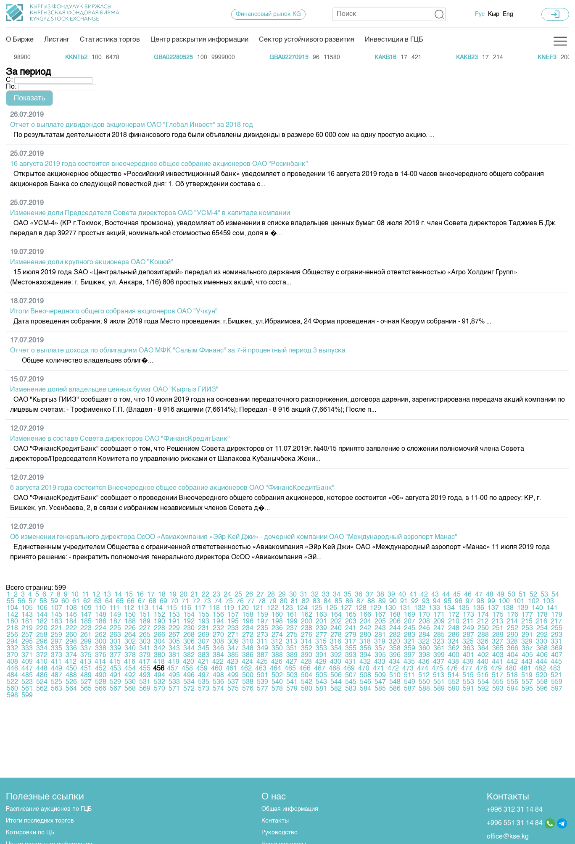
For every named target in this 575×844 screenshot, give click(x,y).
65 (120, 601)
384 (218, 655)
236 (277, 628)
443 (527, 662)
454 (130, 668)
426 (276, 662)
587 (409, 689)
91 (404, 601)
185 (86, 621)
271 (233, 635)
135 (463, 608)
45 (457, 595)
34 (336, 595)
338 (100, 648)
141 (552, 608)
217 (556, 621)
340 (130, 648)
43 (435, 595)
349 (262, 648)
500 (247, 675)
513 (438, 675)
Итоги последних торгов (40, 821)
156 (218, 615)
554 (483, 682)
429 (321, 662)
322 (424, 642)
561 (27, 689)
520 (541, 675)
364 (483, 648)
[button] (439, 14)
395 (380, 655)
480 (511, 668)
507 (350, 675)
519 (527, 675)
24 (227, 595)
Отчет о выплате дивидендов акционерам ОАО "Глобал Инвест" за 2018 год (131, 125)
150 (130, 615)
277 (321, 635)
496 (189, 675)
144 (41, 615)
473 (408, 668)
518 (512, 675)
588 (424, 689)
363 (468, 648)
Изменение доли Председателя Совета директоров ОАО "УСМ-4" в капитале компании (150, 213)
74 (218, 601)
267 (174, 635)
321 (409, 642)
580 (306, 689)
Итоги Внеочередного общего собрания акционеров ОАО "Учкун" (114, 311)
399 (439, 655)
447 (27, 668)
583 (350, 689)
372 (41, 655)
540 (277, 682)
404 (512, 655)
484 (12, 675)
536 (218, 682)
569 (144, 689)
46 (468, 595)
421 (203, 662)
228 (159, 628)
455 (144, 668)
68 (152, 601)
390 (306, 655)
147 (86, 615)
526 (71, 682)
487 (56, 675)
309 (233, 642)
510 (395, 675)
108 (71, 608)
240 (336, 628)
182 (41, 621)
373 (56, 655)
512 (424, 675)
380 (159, 655)
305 (174, 642)
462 (246, 668)
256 (12, 635)
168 (395, 615)
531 (144, 682)
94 (436, 601)
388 (277, 655)
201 (321, 621)
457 (172, 668)
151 (144, 615)
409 (27, 662)
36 (358, 595)
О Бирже (20, 40)
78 (262, 601)
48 (489, 595)
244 (395, 628)
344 (189, 648)
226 (130, 628)
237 (292, 628)
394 (365, 655)
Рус (480, 14)
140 (537, 608)
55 (10, 601)
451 (86, 668)
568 (130, 689)
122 (272, 608)
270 (218, 635)
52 (533, 595)
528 (100, 682)
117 (200, 608)
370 (12, 655)
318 (365, 642)
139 (522, 608)
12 (96, 595)
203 (350, 621)
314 (306, 642)
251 (498, 628)
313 (291, 642)
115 (171, 608)
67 (141, 601)
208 (424, 621)
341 (144, 648)
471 (378, 668)
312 (276, 642)
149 (115, 615)
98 (480, 601)
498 (218, 675)
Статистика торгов (110, 40)
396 (395, 655)
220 (41, 628)
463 (260, 668)
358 (395, 648)
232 (218, 628)
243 (380, 628)
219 (27, 628)
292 (542, 635)
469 (349, 668)
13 (107, 595)
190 (159, 621)
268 (189, 635)
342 (159, 648)
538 (247, 682)
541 (292, 682)
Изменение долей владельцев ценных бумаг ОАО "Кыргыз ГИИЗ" (114, 390)
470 (363, 668)
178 (542, 615)
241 (350, 628)
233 (233, 628)
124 (302, 608)
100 (504, 601)
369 (556, 648)
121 (258, 608)
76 (240, 601)
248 (453, 628)
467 (319, 668)
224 (100, 628)
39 (391, 595)
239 (321, 628)
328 (512, 642)
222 (71, 628)
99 (491, 601)
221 (56, 628)
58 (43, 601)
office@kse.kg (508, 836)
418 (159, 662)
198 (277, 621)
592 (483, 689)
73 (207, 601)
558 (542, 682)
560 (12, 689)
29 (282, 595)
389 (292, 655)
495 (174, 675)
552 (453, 682)
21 (194, 595)
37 (369, 595)
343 (174, 648)
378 (130, 655)
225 (115, 628)
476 (452, 668)
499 (233, 675)
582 (336, 689)
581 (321, 689)
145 (56, 615)
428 (306, 662)
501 (262, 675)
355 (350, 648)
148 (100, 615)
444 (541, 662)
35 (347, 595)
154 (189, 615)
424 (247, 662)
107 (56, 608)
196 (247, 621)
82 (305, 601)
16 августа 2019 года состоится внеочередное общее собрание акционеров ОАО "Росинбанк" (159, 164)
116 (185, 608)
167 (380, 615)
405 (527, 655)
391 (321, 655)
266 (159, 635)
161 (292, 615)
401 (468, 655)
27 (260, 595)
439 (468, 662)
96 (458, 601)
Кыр (493, 14)
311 (262, 642)
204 (365, 621)
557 (527, 682)
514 (453, 675)
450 (71, 668)
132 (419, 608)
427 (291, 662)
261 (86, 635)
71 (185, 601)
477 (466, 668)
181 (27, 621)
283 (409, 635)
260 (71, 635)
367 (527, 648)
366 (512, 648)
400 (453, 655)
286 (453, 635)
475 (437, 668)
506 (336, 675)
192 (189, 621)
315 (321, 642)
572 (189, 689)
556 (512, 682)
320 (394, 642)
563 (56, 689)
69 (163, 601)
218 (12, 628)
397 (409, 655)
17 (151, 595)
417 (144, 662)
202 (336, 621)
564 (71, 689)
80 (284, 601)
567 (115, 689)
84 (327, 601)
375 (86, 655)
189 (144, 621)
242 (365, 628)
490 (100, 675)
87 (360, 601)
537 (233, 682)
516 (482, 675)
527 (86, 682)
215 (527, 621)
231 (203, 628)
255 (556, 628)
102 (533, 601)
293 (556, 635)
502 (277, 675)
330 (541, 642)
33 (326, 595)
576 (247, 689)
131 (405, 608)
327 (497, 642)
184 (71, 621)
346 (218, 648)
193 (203, 621)
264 (130, 635)
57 (32, 601)
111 (114, 608)
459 (202, 668)
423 (232, 662)
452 (100, 668)
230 (189, 628)
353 (321, 648)
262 (100, 635)
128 (361, 608)
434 (394, 662)
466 (305, 668)
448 (41, 668)
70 (174, 601)
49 (500, 595)
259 (56, 635)
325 (468, 642)
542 (306, 682)
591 (468, 689)
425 (262, 662)
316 (335, 642)
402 (483, 655)
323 (438, 642)
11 (85, 595)
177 (527, 615)
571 (174, 689)
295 (27, 642)
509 (380, 675)
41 (413, 595)
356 (365, 648)
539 (262, 682)
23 (216, 595)
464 (275, 668)
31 (304, 595)
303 (144, 642)
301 (115, 642)
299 (86, 642)
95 (447, 601)
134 (449, 608)
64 (109, 601)
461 (231, 668)
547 (380, 682)
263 (115, 635)
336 (71, 648)
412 (70, 662)
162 (306, 615)
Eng (508, 14)
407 (556, 655)
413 (85, 662)
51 (522, 595)
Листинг (56, 40)
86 (349, 601)
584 (365, 689)
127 (346, 608)
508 (365, 675)
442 (512, 662)
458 (187, 668)
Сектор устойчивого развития (306, 40)
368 (542, 648)
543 (321, 682)
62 (87, 601)
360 (424, 648)
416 (129, 662)
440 (482, 662)
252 (512, 628)
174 (483, 615)
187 (115, 621)
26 (249, 595)
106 (41, 608)
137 (493, 608)
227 (144, 628)
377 (115, 655)
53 (544, 595)
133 (434, 608)
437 (438, 662)
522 (12, 682)
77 (251, 601)
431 (350, 662)
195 (233, 621)
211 (468, 621)
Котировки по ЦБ (30, 833)
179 (556, 615)
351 (292, 648)
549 (409, 682)
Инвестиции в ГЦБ (394, 40)
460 (216, 668)
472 (393, 668)
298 (71, 642)
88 (371, 601)
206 (395, 621)
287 (468, 635)
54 (555, 595)
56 (21, 601)
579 (292, 689)
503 (292, 675)
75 (229, 601)
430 (335, 662)
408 (12, 662)
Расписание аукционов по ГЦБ (49, 809)
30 (293, 595)
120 (243, 608)
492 (130, 675)
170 (424, 615)
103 (548, 601)
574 (218, 689)
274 (277, 635)
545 (350, 682)
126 (331, 608)
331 (556, 642)
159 (262, 615)
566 (100, 689)
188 (130, 621)
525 (56, 682)
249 (468, 628)
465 (290, 668)
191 (174, 621)
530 (130, 682)
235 (262, 628)
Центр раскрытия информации (199, 40)
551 (439, 682)
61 (76, 601)
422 (218, 662)
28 (271, 595)
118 (214, 608)
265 (144, 635)
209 (439, 621)
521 (556, 675)
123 (287, 608)
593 (498, 689)
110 (100, 608)
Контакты (275, 821)
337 (86, 648)
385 (233, 655)
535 (203, 682)
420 (188, 662)
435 (409, 662)
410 (41, 662)
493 (144, 675)
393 (350, 655)
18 (162, 595)
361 (439, 648)
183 (56, 621)
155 (203, 615)
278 (336, 635)
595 (527, 689)
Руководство (279, 833)
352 (306, 648)
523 (27, 682)
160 (277, 615)
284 (424, 635)
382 (189, 655)
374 (71, 655)
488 (71, 675)
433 (379, 662)
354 (336, 648)
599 (27, 695)
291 (527, 635)
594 (512, 689)
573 (203, 689)
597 (556, 689)
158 (247, 615)
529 (115, 682)
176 (512, 615)
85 (338, 601)
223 (86, 628)
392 (336, 655)
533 (174, 682)
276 (306, 635)
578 (277, 689)
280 (365, 635)
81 (294, 601)
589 (439, 689)
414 (100, 662)
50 (511, 595)
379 (144, 655)
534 (189, 682)
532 (159, 682)
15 (129, 595)
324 (453, 642)
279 (350, 635)
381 (174, 655)
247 (439, 628)
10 (75, 595)
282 (395, 635)
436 (424, 662)
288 (483, 635)
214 (512, 621)
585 (380, 689)
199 (292, 621)
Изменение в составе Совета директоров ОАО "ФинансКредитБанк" (120, 439)
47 (479, 595)
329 (527, 642)
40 (402, 595)
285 (439, 635)
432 (365, 662)
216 (541, 621)
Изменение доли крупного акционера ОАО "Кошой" (91, 262)
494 (159, 675)
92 (415, 601)
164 (336, 615)
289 (498, 635)
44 (446, 595)
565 (86, 689)
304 (159, 642)
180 (12, 621)
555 (498, 682)
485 (27, 675)
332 (12, 648)
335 (56, 648)
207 (409, 621)
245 (409, 628)
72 (196, 601)
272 (247, 635)
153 (174, 615)
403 (498, 655)
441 (497, 662)
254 (542, 628)
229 (174, 628)
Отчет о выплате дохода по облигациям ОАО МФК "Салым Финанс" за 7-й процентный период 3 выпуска (178, 350)
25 (238, 595)
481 (525, 668)
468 (334, 668)
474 (422, 668)
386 (247, 655)
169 (409, 615)
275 (292, 635)
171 (439, 615)
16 (140, 595)
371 (27, 655)
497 (203, 675)
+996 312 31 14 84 (515, 810)
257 (27, 635)
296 (41, 642)
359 (409, 648)
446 (12, 668)
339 (115, 648)
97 (469, 601)
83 (316, 601)
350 (277, 648)
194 (218, 621)
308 (218, 642)
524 (41, 682)
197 (262, 621)
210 (453, 621)
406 (542, 655)
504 (306, 675)
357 (380, 648)
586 (395, 689)
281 (380, 635)
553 (468, 682)
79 (273, 601)
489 (86, 675)
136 (478, 608)
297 (56, 642)
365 (498, 648)
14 (118, 595)
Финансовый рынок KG (268, 14)
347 (233, 648)
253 (527, 628)
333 (27, 648)
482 (540, 668)
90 (393, 601)
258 (41, 635)
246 (424, 628)
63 (98, 601)
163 (321, 615)
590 (453, 689)
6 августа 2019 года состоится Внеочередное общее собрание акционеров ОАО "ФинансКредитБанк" (172, 488)
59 (54, 601)
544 (336, 682)
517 (497, 675)
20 (183, 595)
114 (157, 608)
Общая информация (289, 809)
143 (27, 615)
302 (130, 642)
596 (542, 689)
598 (12, 695)
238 (306, 628)
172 (453, 615)
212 (482, 621)
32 (315, 595)
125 (316, 608)
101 (519, 601)
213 (497, 621)
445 (556, 662)
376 (100, 655)
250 (483, 628)
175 (498, 615)
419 (173, 662)
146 (71, 615)
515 (468, 675)
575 (233, 689)
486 (41, 675)
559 (556, 682)
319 (379, 642)
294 (12, 642)
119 (228, 608)
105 (27, 608)
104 (12, 608)
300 (100, 642)
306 (189, 642)
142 (12, 615)
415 (115, 662)
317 (350, 642)
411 (56, 662)
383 (203, 655)
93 (426, 601)
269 (203, 635)
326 (482, 642)
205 (380, 621)
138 (508, 608)
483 (555, 668)
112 (128, 608)
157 (233, 615)
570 (159, 689)
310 (247, 642)
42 (424, 595)
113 (142, 608)
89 (382, 601)
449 (56, 668)
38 (380, 595)
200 (306, 621)
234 (247, 628)
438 (453, 662)
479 (496, 668)
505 (321, 675)
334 (41, 648)
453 (115, 668)
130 (390, 608)
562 (41, 689)
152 (159, 615)
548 (395, 682)
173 (468, 615)
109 (86, 608)
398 (424, 655)
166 (365, 615)
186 (100, 621)
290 (512, 635)
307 (203, 642)
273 (262, 635)
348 (247, 648)
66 (131, 601)
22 (205, 595)
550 (424, 682)
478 (481, 668)
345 (203, 648)
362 (453, 648)
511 (409, 675)
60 (65, 601)
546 (365, 682)
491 (115, 675)
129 (375, 608)
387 (262, 655)
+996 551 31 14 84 (515, 823)
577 (262, 689)
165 (350, 615)
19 (173, 595)
